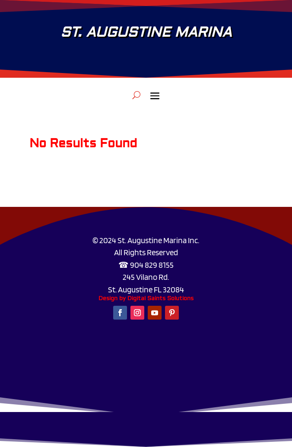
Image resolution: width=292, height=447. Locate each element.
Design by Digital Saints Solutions (146, 298)
